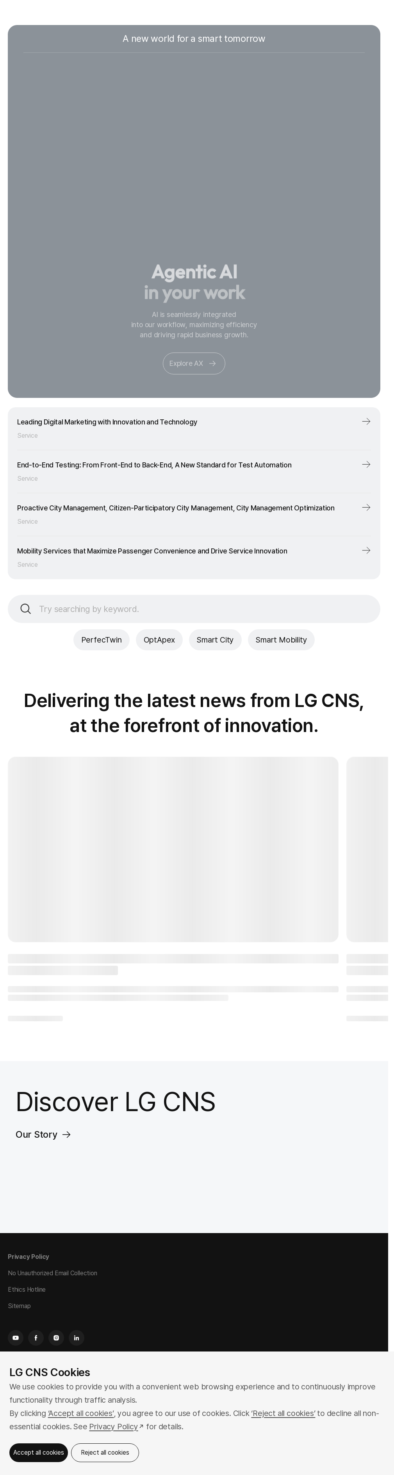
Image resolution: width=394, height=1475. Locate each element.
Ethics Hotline (27, 1289)
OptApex (159, 639)
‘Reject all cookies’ (283, 1413)
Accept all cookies (38, 1452)
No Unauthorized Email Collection (52, 1273)
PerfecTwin (101, 639)
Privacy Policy (28, 1256)
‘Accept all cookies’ (81, 1413)
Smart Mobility (281, 639)
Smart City (215, 639)
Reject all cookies (105, 1452)
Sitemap (19, 1306)
